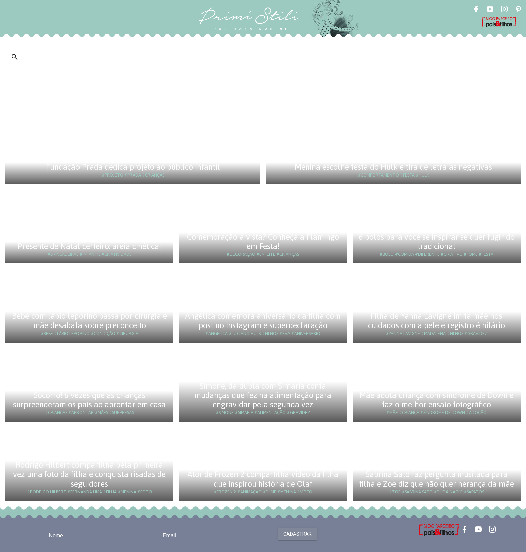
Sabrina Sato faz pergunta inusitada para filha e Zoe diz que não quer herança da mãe (436, 479)
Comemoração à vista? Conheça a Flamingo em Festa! (263, 241)
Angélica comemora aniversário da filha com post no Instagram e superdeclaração (263, 320)
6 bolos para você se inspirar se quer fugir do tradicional (437, 241)
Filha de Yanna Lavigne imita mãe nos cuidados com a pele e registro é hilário (436, 320)
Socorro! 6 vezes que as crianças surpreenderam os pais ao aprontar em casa (89, 400)
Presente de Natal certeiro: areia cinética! (89, 246)
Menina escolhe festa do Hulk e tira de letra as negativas (393, 166)
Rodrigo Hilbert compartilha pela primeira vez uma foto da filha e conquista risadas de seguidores (89, 474)
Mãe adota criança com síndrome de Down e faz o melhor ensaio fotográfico (436, 400)
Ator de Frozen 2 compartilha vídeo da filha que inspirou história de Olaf (262, 479)
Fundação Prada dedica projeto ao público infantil (133, 166)
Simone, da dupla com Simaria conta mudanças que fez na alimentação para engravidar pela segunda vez (262, 395)
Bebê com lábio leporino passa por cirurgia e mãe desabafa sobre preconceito (89, 320)
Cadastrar (297, 534)
